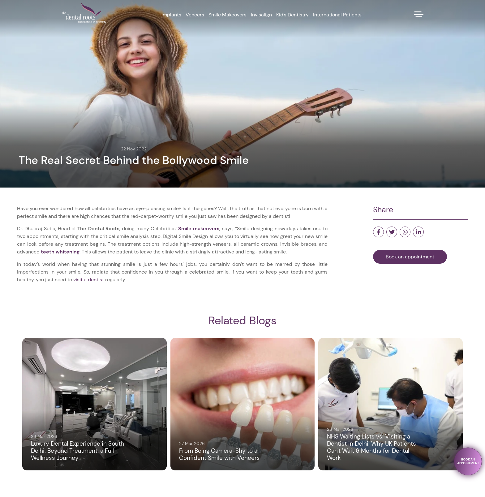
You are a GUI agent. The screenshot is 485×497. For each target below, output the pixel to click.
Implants (171, 14)
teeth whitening (60, 251)
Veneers (195, 14)
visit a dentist (88, 279)
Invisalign (261, 14)
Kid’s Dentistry (292, 14)
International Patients (337, 14)
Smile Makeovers (227, 14)
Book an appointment (410, 256)
